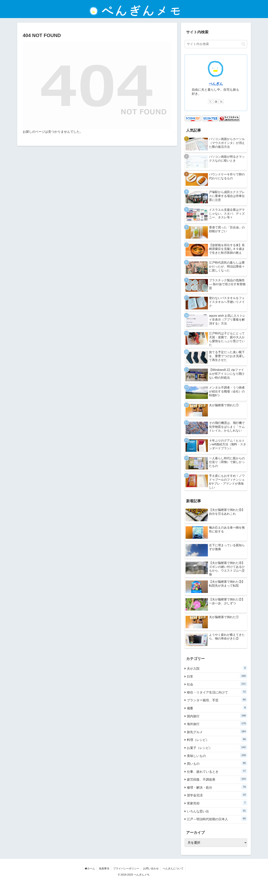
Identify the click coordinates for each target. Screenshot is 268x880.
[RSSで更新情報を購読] (221, 101)
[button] (243, 44)
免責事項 (104, 868)
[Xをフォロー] (210, 101)
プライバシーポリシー (126, 868)
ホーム (90, 868)
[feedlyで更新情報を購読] (215, 101)
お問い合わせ (151, 868)
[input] (216, 44)
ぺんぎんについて (173, 868)
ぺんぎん (216, 84)
